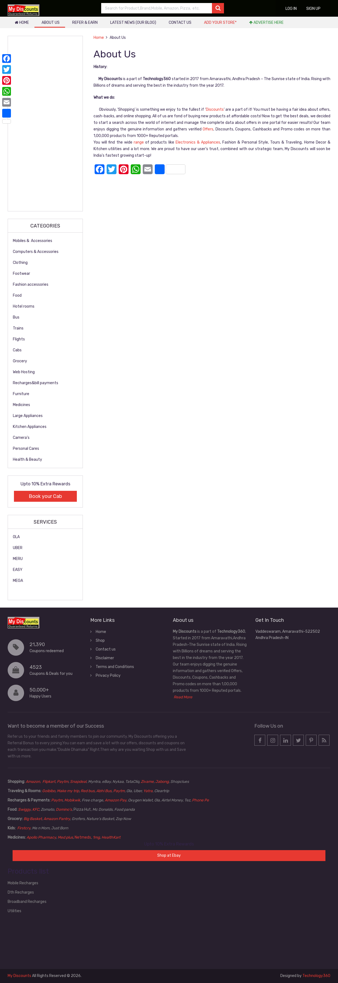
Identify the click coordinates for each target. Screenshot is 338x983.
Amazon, (34, 781)
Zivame (147, 781)
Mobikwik (72, 800)
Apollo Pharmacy (41, 837)
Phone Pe (200, 800)
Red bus (88, 791)
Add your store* (220, 22)
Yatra (148, 791)
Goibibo (48, 791)
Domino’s (64, 809)
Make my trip (68, 791)
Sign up (313, 8)
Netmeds (83, 837)
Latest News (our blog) (133, 22)
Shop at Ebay (169, 855)
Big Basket (33, 818)
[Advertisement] (45, 124)
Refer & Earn (85, 22)
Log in (291, 8)
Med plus (65, 837)
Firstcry (23, 828)
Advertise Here (266, 22)
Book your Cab (45, 496)
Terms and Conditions (115, 666)
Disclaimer (105, 658)
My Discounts (19, 975)
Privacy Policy (108, 675)
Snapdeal (78, 781)
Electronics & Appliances (198, 142)
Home (22, 22)
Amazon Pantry (56, 818)
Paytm (62, 781)
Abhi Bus (104, 791)
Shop (100, 640)
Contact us (180, 22)
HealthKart (110, 837)
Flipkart (48, 781)
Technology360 (316, 975)
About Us (51, 22)
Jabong (162, 781)
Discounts (215, 109)
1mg (96, 837)
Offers (208, 129)
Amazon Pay (115, 800)
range (139, 142)
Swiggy (24, 809)
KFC (35, 809)
